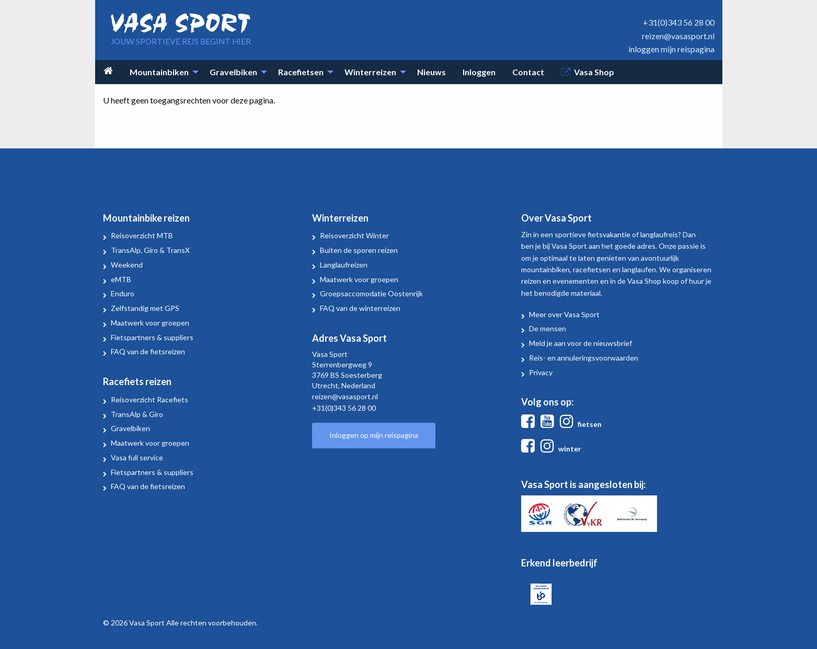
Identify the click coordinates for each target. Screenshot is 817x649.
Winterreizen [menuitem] (370, 72)
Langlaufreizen (343, 264)
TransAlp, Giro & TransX (150, 250)
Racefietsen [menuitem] (301, 72)
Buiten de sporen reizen (359, 250)
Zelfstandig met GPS (145, 308)
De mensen (547, 328)
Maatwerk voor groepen (150, 322)
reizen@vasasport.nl (678, 36)
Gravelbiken (130, 428)
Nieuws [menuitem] (431, 72)
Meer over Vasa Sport (564, 314)
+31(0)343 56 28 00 (679, 22)
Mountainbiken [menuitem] (159, 72)
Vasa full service (137, 457)
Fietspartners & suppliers (152, 337)
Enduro (122, 293)
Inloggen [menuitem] (479, 72)
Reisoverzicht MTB (142, 235)
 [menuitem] (108, 71)
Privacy (541, 372)
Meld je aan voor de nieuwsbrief (580, 343)
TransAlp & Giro (137, 414)
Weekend (127, 264)
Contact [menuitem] (528, 72)
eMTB (121, 279)
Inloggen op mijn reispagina (373, 435)
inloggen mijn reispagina (671, 49)
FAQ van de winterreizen (360, 308)
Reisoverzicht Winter (354, 235)
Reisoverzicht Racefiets (149, 399)
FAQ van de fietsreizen (148, 351)
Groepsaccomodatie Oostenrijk (371, 293)
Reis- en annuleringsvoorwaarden (583, 357)
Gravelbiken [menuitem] (233, 72)
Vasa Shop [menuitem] (594, 72)
